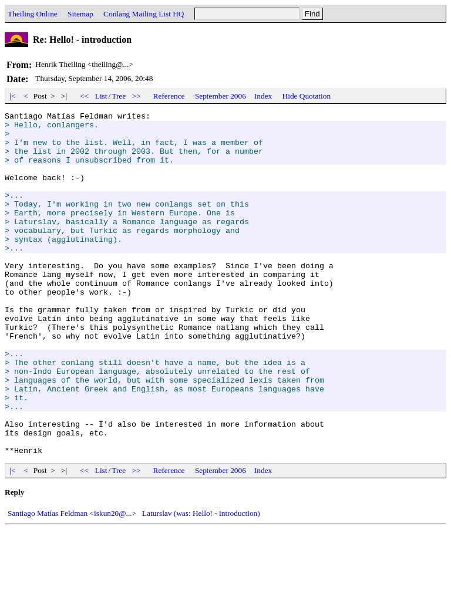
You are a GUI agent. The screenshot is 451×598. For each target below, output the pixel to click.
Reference (169, 96)
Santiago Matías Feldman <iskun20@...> (72, 581)
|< (13, 96)
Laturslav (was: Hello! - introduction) (201, 581)
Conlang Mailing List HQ (143, 13)
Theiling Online (33, 13)
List (101, 96)
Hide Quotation (306, 96)
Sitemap (80, 13)
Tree (119, 96)
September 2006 (220, 96)
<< (84, 96)
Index (263, 96)
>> (136, 96)
